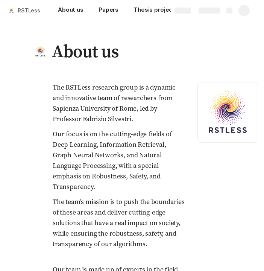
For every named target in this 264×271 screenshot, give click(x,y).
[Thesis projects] (156, 10)
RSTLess (29, 10)
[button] (40, 51)
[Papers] (108, 10)
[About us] (70, 10)
